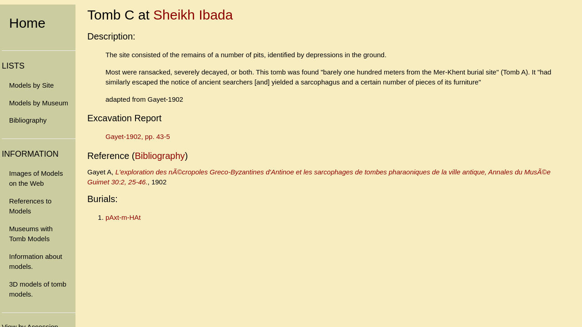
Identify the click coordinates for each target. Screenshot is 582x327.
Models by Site (31, 85)
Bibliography (28, 120)
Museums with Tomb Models (31, 234)
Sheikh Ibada (193, 14)
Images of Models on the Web (36, 178)
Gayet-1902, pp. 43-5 (137, 136)
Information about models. (35, 262)
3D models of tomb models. (37, 289)
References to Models (30, 206)
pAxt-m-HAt (123, 217)
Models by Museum (38, 103)
